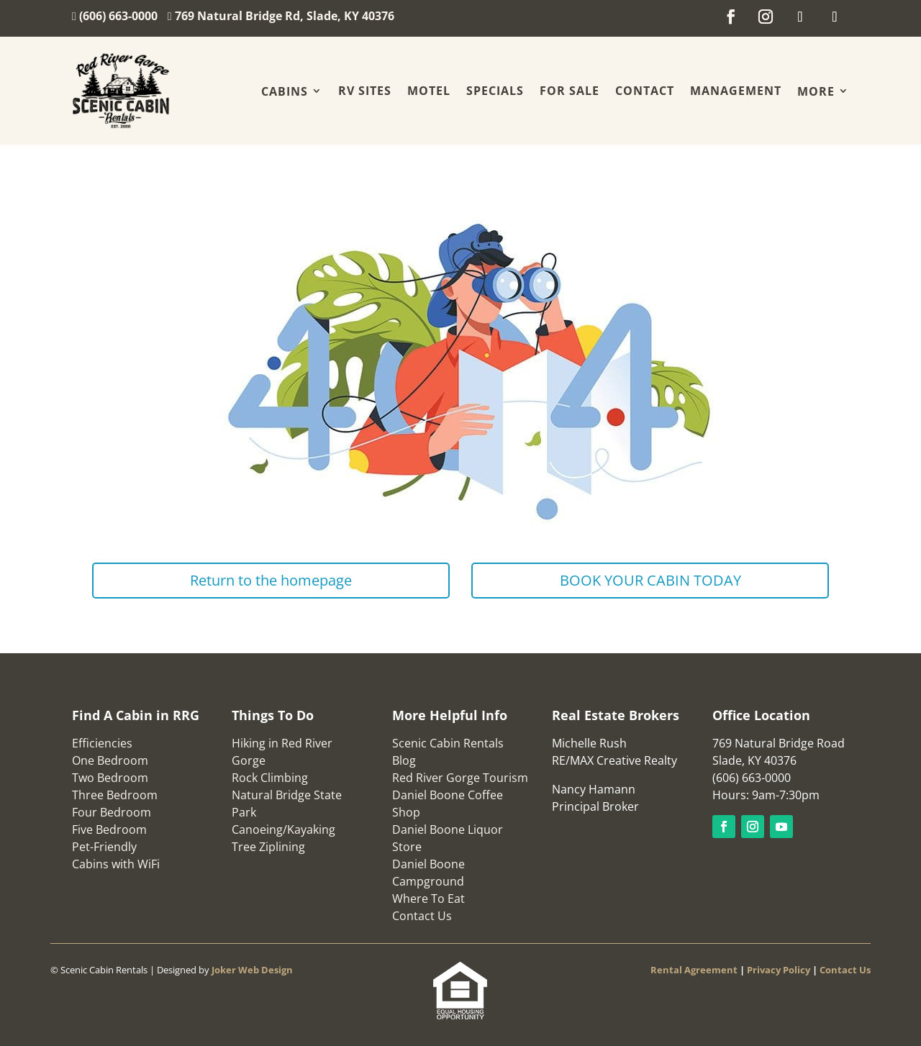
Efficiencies (102, 743)
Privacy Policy (778, 969)
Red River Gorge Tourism (460, 778)
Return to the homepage (271, 580)
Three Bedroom (115, 795)
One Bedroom (110, 760)
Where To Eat (428, 898)
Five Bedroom (109, 829)
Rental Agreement (694, 969)
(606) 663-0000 (119, 16)
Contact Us (422, 916)
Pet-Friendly (104, 847)
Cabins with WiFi (116, 864)
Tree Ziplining (268, 847)
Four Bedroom (111, 812)
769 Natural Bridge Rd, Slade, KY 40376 (284, 16)
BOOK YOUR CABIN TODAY (650, 580)
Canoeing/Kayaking (283, 829)
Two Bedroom (110, 778)
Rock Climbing (270, 778)
